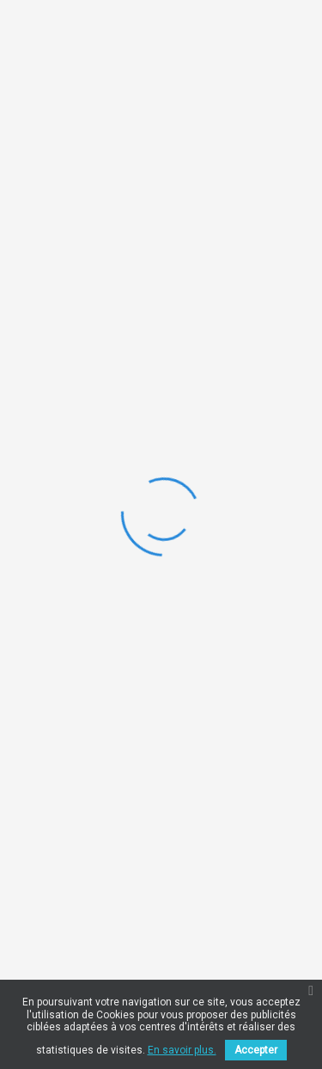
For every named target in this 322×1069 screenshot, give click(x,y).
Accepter (255, 1050)
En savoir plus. (182, 1050)
